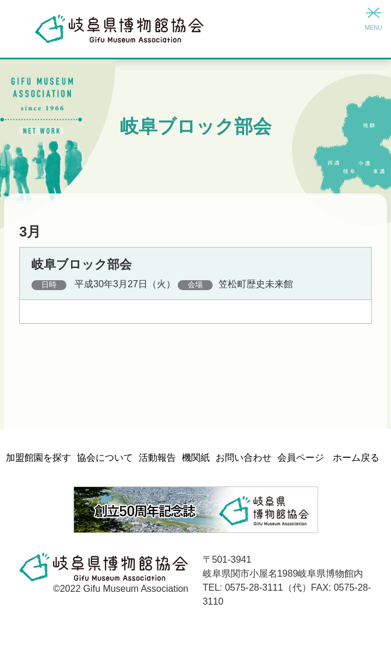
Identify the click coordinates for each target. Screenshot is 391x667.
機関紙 (196, 458)
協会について (105, 458)
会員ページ (300, 458)
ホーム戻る (356, 458)
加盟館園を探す (38, 458)
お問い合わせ (244, 458)
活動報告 (157, 458)
